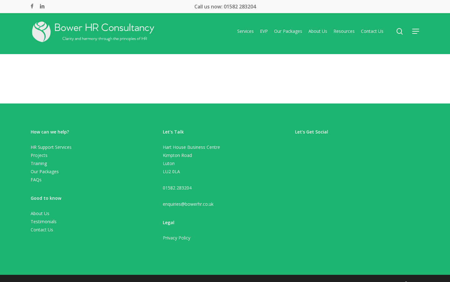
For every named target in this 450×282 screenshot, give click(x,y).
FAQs (36, 180)
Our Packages (45, 171)
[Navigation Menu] (416, 33)
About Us (40, 213)
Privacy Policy (176, 238)
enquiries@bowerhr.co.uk (188, 204)
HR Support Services (51, 147)
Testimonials (44, 221)
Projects (39, 155)
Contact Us (42, 230)
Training (39, 163)
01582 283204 (239, 6)
